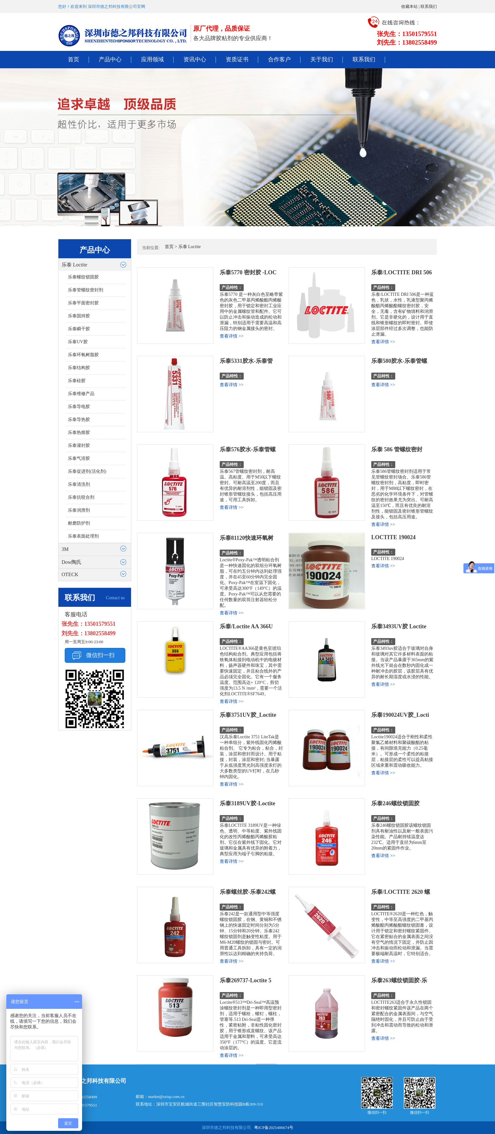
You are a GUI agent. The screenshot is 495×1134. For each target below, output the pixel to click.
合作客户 (279, 59)
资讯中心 (194, 59)
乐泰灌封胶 (79, 445)
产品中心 (110, 59)
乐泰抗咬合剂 (81, 497)
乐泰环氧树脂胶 (83, 354)
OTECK (70, 574)
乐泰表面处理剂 (83, 536)
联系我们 (428, 6)
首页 (73, 59)
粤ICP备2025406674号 (273, 1127)
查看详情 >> (231, 336)
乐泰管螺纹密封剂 (85, 290)
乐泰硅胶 (77, 380)
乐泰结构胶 (79, 367)
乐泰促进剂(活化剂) (87, 471)
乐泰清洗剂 (79, 484)
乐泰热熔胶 (79, 432)
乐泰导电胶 (79, 406)
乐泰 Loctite (74, 264)
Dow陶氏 (71, 562)
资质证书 (237, 59)
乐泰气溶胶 (79, 458)
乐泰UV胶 (77, 341)
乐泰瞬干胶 (79, 328)
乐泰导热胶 (79, 419)
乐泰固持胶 (79, 316)
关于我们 (321, 59)
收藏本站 (409, 6)
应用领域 (152, 59)
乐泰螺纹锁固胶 (83, 277)
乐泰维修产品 (81, 393)
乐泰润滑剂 (79, 510)
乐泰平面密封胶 (83, 303)
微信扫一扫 (100, 655)
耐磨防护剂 (79, 523)
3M (65, 549)
